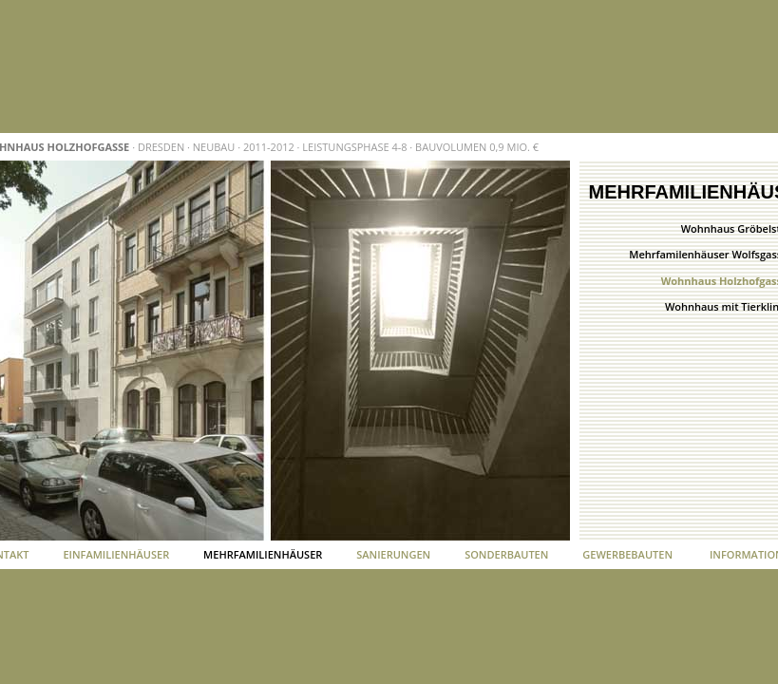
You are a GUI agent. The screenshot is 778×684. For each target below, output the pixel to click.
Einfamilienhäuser (116, 554)
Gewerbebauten (627, 554)
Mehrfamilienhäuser (262, 554)
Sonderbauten (506, 554)
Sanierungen (393, 554)
